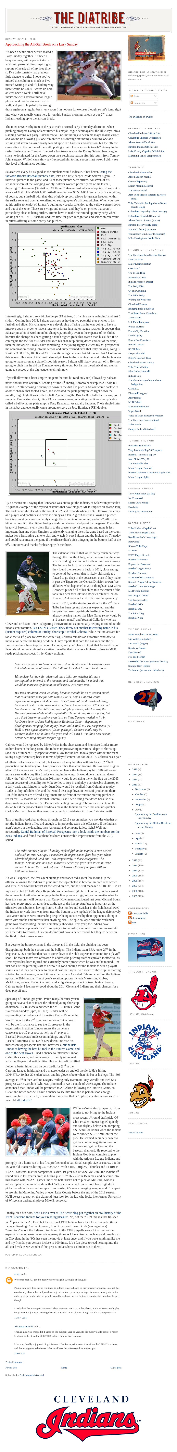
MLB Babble (135, 402)
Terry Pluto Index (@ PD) (141, 493)
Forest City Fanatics (138, 331)
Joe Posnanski (135, 498)
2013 (135, 784)
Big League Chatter (138, 595)
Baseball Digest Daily (139, 568)
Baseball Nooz (135, 617)
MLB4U (132, 550)
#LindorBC (24, 1100)
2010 (135, 870)
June (138, 833)
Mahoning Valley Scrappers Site (144, 155)
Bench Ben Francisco (139, 339)
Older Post (115, 1367)
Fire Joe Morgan (136, 656)
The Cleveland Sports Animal (143, 419)
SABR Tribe (134, 349)
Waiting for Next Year (139, 299)
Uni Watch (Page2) (138, 643)
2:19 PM (19, 1353)
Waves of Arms (136, 326)
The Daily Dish (136, 286)
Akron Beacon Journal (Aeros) (144, 220)
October (139, 794)
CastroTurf (134, 268)
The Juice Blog (136, 613)
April (138, 838)
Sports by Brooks (137, 647)
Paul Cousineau (137, 917)
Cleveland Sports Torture (141, 362)
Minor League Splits (138, 477)
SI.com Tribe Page (137, 546)
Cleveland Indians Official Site (144, 133)
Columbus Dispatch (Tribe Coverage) (147, 211)
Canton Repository (138, 181)
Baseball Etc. (135, 608)
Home (64, 1367)
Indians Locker (136, 344)
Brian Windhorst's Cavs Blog (143, 634)
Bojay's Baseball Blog (139, 357)
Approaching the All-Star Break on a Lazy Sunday (42, 44)
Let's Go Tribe (135, 259)
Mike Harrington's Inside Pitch (144, 238)
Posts (135, 96)
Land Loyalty (135, 335)
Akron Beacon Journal (139, 176)
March (139, 843)
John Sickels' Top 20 (138, 459)
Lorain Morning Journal (140, 185)
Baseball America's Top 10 (142, 454)
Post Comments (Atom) (31, 1374)
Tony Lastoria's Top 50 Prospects (145, 450)
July (137, 809)
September (141, 799)
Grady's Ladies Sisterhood (141, 428)
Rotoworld (133, 541)
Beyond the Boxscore (139, 564)
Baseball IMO (135, 604)
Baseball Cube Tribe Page (141, 586)
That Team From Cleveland (142, 313)
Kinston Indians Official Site (143, 146)
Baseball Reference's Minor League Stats (149, 472)
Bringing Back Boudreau (141, 308)
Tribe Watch (134, 424)
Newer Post (11, 1367)
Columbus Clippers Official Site (144, 137)
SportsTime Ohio (137, 277)
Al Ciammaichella (23, 1326)
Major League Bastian (139, 263)
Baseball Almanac (137, 572)
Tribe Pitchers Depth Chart (142, 528)
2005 (135, 896)
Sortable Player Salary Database (144, 581)
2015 (135, 774)
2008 (135, 880)
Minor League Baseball (140, 467)
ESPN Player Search (138, 555)
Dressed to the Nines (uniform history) (148, 661)
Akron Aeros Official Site (141, 142)
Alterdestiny (134, 397)
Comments (138, 102)
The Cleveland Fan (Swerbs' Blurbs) (147, 254)
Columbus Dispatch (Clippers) (144, 215)
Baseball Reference (138, 559)
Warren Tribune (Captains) (142, 229)
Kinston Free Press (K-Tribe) (143, 224)
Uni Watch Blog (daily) (140, 638)
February (140, 848)
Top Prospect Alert (137, 599)
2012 (135, 860)
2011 (135, 865)
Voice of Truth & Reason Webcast (145, 415)
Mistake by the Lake (138, 406)
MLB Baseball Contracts (141, 577)
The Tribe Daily (136, 295)
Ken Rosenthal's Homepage (142, 537)
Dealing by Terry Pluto (140, 511)
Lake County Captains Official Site (146, 151)
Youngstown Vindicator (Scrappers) (146, 233)
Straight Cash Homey (139, 665)
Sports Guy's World (138, 502)
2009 (135, 875)
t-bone (132, 922)
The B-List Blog (136, 272)
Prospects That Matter (139, 445)
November (141, 789)
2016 (135, 769)
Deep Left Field (136, 353)
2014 (135, 779)
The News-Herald (137, 190)
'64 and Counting (137, 290)
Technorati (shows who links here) (146, 670)
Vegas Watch (135, 411)
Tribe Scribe (134, 317)
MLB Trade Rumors (138, 590)
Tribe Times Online (138, 366)
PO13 (17, 1274)
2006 (135, 890)
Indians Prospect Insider (140, 281)
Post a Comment (14, 1361)
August (139, 804)
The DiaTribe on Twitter (140, 116)
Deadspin (133, 506)
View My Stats (136, 1132)
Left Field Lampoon (138, 322)
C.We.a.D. (133, 388)
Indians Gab (134, 375)
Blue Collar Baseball (139, 371)
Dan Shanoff (134, 652)
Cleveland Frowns (137, 304)
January (139, 853)
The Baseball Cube (138, 463)
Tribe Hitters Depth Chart (141, 532)
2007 (135, 885)
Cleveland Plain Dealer (140, 172)
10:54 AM (20, 1317)
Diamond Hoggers (137, 393)
